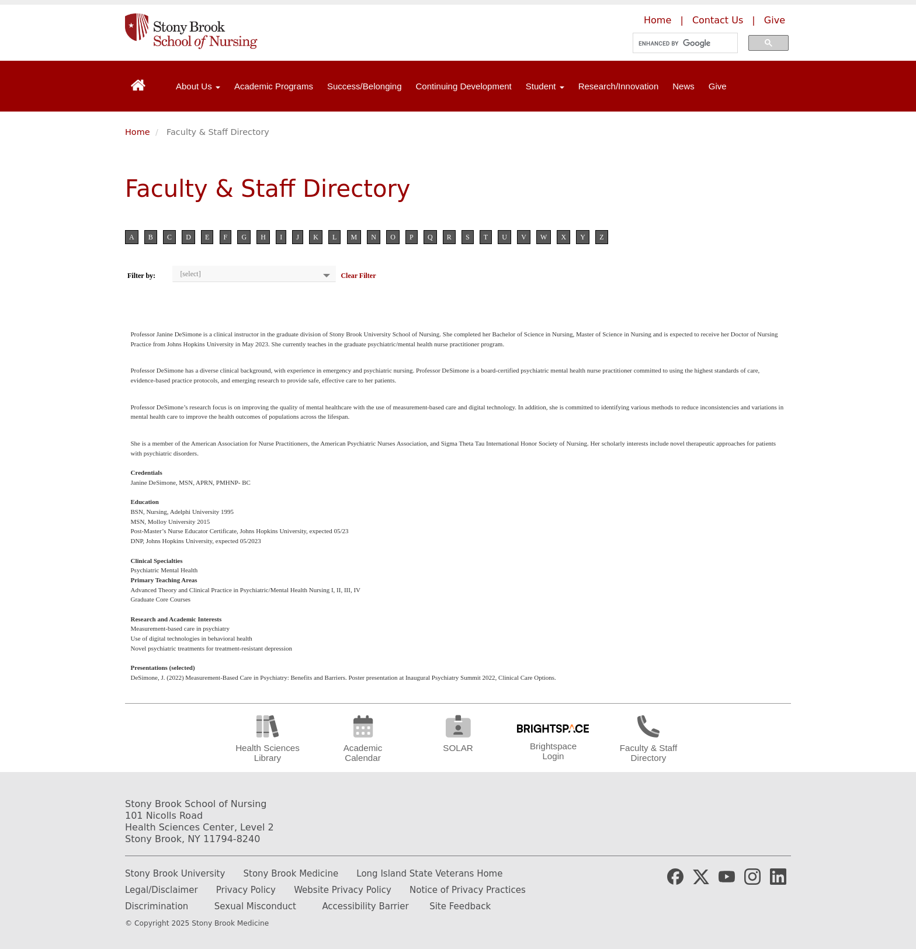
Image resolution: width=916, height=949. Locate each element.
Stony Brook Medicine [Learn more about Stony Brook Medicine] (291, 873)
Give (718, 86)
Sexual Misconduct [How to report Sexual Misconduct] (255, 906)
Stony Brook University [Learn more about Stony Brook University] (175, 873)
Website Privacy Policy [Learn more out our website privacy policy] (342, 890)
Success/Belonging (364, 86)
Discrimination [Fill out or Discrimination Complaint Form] (156, 906)
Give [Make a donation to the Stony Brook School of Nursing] (774, 20)
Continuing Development (464, 86)
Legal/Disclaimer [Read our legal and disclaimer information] (161, 890)
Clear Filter (358, 276)
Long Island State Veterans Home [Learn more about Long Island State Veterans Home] (429, 873)
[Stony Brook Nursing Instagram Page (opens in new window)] (752, 876)
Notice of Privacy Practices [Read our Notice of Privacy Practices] (468, 890)
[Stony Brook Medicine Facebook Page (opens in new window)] (675, 876)
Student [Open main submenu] (545, 86)
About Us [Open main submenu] (198, 86)
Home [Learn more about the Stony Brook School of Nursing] (657, 20)
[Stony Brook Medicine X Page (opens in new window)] (701, 876)
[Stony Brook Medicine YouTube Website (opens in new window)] (726, 876)
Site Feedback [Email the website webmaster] (460, 906)
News (683, 86)
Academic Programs (273, 86)
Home (137, 132)
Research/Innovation (618, 86)
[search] (682, 43)
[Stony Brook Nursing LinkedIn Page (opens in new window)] (778, 876)
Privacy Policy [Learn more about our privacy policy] (246, 890)
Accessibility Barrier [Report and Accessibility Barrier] (365, 906)
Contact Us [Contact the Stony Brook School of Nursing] (717, 20)
